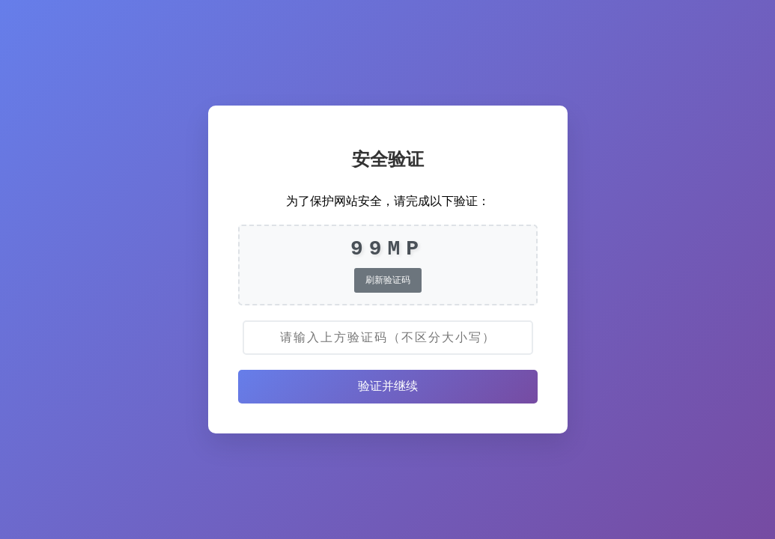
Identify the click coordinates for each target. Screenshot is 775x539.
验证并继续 (388, 386)
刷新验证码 (387, 280)
